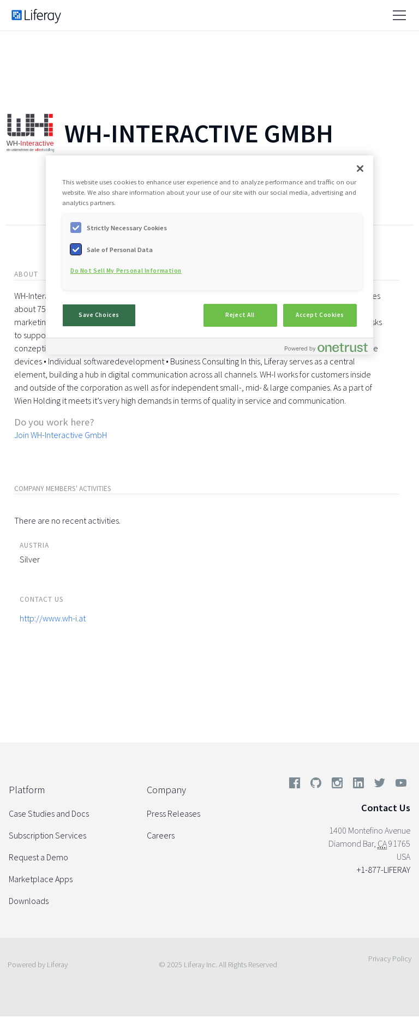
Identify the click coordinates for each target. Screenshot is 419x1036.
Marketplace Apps (41, 878)
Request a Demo (38, 857)
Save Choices (99, 315)
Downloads (29, 900)
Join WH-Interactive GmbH (60, 434)
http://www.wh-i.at (53, 618)
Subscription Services (47, 835)
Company (166, 789)
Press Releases (173, 813)
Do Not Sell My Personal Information (126, 270)
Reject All (240, 315)
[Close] (360, 169)
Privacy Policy (389, 958)
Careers (161, 835)
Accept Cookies (320, 315)
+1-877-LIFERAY (383, 869)
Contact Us (385, 807)
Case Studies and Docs (49, 813)
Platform (27, 789)
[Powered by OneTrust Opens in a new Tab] (326, 348)
